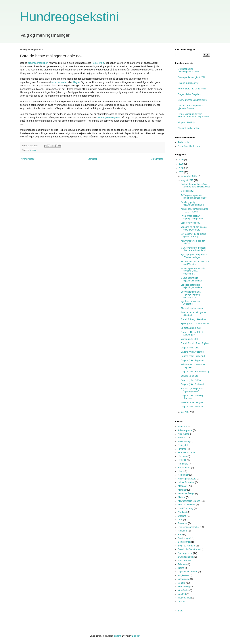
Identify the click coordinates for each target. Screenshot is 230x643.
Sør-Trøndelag (185, 560)
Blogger (135, 636)
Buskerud (182, 437)
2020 (181, 159)
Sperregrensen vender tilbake (192, 100)
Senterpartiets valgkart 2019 (191, 77)
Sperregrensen (185, 553)
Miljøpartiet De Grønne (189, 501)
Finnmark (182, 449)
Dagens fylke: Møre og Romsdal (192, 396)
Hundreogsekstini (69, 17)
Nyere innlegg (27, 159)
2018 (181, 168)
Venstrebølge (184, 586)
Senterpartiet (184, 542)
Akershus (182, 426)
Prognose (182, 523)
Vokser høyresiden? (190, 223)
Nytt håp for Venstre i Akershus (191, 302)
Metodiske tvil (187, 191)
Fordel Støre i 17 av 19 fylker (192, 88)
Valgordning (183, 579)
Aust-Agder (183, 434)
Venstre (181, 583)
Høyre (76, 82)
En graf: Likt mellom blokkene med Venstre (195, 262)
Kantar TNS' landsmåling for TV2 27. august (194, 210)
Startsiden (92, 159)
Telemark (182, 564)
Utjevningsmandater (188, 571)
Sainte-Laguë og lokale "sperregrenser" (192, 389)
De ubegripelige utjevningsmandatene (188, 70)
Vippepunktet (184, 597)
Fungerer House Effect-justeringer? (192, 333)
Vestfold (182, 594)
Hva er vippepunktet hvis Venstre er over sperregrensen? (193, 115)
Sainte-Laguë (184, 538)
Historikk (182, 460)
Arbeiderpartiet (59, 82)
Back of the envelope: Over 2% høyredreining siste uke (195, 185)
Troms (181, 568)
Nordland (182, 512)
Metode (33, 150)
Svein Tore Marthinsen (189, 146)
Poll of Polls (98, 63)
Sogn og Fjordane (186, 545)
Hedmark (182, 456)
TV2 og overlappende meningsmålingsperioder (194, 196)
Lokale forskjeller (186, 482)
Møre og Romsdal (186, 504)
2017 (181, 172)
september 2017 (189, 176)
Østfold (181, 601)
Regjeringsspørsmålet (188, 527)
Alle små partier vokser (189, 128)
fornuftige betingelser (109, 117)
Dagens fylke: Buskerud (192, 384)
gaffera (117, 636)
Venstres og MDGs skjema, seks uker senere (194, 228)
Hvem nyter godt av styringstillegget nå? (192, 217)
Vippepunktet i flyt (186, 122)
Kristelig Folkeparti (187, 478)
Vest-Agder (183, 590)
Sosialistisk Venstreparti (189, 549)
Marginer (182, 490)
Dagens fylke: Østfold (191, 380)
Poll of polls (183, 142)
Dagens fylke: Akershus (192, 352)
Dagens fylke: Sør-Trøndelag (195, 371)
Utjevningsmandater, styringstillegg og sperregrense (191, 294)
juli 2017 (185, 412)
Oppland (182, 516)
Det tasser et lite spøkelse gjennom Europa (190, 107)
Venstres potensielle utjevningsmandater (192, 286)
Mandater (182, 486)
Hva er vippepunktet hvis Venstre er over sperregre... (193, 271)
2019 (181, 164)
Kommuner (183, 475)
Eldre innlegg (157, 159)
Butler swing (184, 441)
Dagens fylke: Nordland (192, 406)
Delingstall (183, 445)
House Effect (184, 467)
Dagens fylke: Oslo (190, 347)
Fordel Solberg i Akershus (193, 319)
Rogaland (182, 530)
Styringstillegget (185, 557)
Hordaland (183, 463)
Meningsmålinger (186, 493)
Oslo (180, 519)
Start (180, 610)
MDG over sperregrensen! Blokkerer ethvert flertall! (194, 249)
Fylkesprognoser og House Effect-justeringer (194, 255)
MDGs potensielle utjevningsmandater (192, 279)
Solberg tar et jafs (189, 376)
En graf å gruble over (188, 83)
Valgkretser (183, 575)
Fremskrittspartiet (186, 452)
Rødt (180, 534)
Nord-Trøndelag (185, 508)
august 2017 (187, 180)
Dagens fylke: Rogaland (189, 94)
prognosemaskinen (38, 63)
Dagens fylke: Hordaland (193, 356)
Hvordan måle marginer (192, 402)
